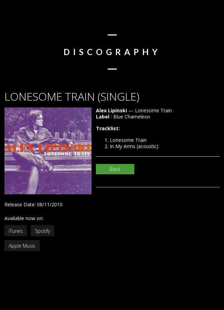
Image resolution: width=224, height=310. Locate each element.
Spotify (42, 231)
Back (115, 169)
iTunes (16, 231)
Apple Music (22, 245)
